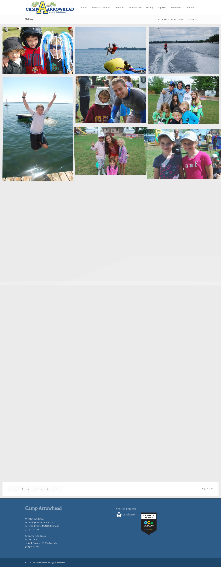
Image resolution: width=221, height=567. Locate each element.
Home (174, 19)
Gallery (29, 19)
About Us (183, 19)
